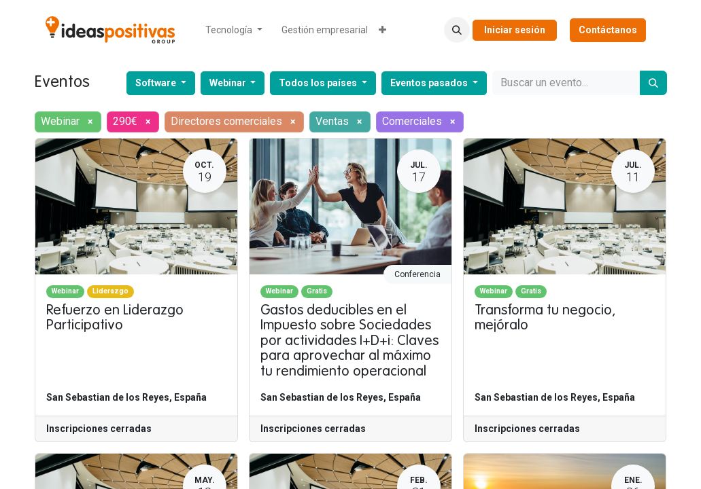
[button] (457, 30)
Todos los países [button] (319, 82)
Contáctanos (608, 29)
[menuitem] (234, 30)
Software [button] (156, 82)
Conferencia (417, 274)
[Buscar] (653, 83)
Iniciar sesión (514, 29)
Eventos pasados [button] (430, 82)
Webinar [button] (228, 82)
